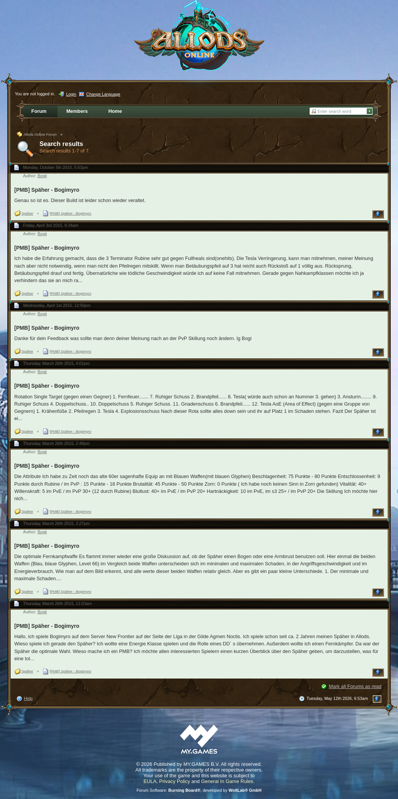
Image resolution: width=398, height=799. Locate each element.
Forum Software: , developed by (199, 790)
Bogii (42, 175)
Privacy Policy (174, 781)
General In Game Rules (227, 781)
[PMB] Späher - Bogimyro (47, 190)
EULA (149, 781)
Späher (27, 213)
